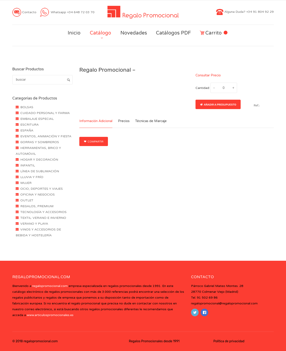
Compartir (93, 141)
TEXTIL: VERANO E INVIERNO (43, 218)
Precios (124, 121)
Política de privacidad (228, 341)
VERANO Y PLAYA (34, 224)
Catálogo (100, 33)
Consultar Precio (208, 75)
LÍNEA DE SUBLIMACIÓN (39, 171)
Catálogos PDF (173, 33)
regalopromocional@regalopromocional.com (224, 303)
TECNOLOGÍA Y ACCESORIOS (43, 212)
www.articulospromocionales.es (50, 315)
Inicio (74, 33)
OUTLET (26, 200)
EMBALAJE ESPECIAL (37, 119)
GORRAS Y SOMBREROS (39, 142)
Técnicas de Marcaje (151, 121)
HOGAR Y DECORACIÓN (39, 160)
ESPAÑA (26, 130)
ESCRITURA (29, 125)
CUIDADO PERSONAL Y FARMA (45, 113)
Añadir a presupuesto (218, 104)
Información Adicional (95, 121)
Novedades (133, 33)
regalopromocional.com (50, 286)
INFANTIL (27, 165)
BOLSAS (26, 107)
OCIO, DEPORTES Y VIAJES (41, 189)
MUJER (26, 183)
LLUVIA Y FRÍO (31, 177)
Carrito (213, 33)
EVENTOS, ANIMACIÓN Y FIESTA (45, 136)
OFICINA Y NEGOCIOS (37, 194)
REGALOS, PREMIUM (36, 206)
